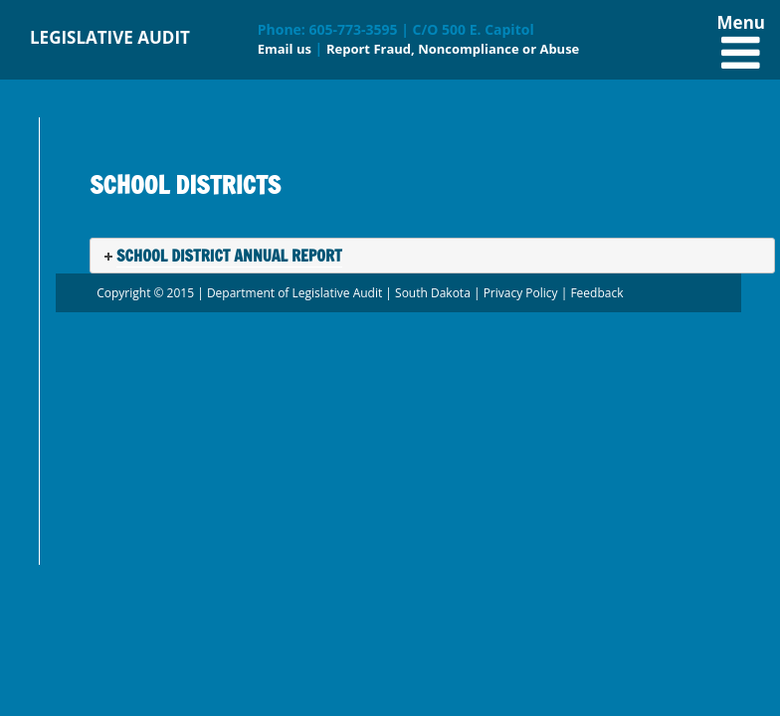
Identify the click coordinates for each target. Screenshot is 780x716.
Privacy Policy (521, 292)
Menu (741, 35)
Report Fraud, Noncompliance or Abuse (452, 49)
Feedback (596, 292)
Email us (284, 49)
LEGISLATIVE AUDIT (110, 37)
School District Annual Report (229, 256)
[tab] (432, 256)
